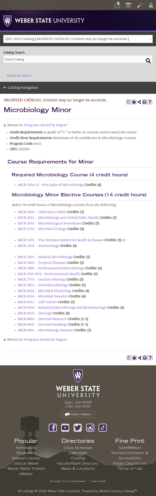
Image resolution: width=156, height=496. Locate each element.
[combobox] (78, 39)
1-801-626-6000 (78, 406)
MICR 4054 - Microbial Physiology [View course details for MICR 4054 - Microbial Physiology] (44, 291)
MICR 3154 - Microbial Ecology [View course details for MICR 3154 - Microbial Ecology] (42, 229)
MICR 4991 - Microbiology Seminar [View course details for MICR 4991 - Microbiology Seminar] (45, 330)
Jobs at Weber (26, 463)
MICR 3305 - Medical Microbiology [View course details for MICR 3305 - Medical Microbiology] (45, 257)
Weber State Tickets (26, 468)
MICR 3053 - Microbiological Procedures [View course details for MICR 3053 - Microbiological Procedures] (49, 223)
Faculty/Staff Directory (78, 463)
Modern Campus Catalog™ (118, 491)
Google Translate (98, 481)
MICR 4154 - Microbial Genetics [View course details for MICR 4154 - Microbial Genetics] (43, 296)
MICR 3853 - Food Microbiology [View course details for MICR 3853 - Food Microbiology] (43, 285)
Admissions (26, 448)
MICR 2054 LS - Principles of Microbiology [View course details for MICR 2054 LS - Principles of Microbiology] (50, 185)
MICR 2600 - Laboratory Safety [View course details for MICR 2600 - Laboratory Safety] (42, 212)
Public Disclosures (130, 463)
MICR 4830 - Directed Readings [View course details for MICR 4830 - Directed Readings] (42, 324)
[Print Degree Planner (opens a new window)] (128, 102)
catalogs (28, 491)
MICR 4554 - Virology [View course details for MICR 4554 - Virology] (35, 313)
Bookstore (26, 453)
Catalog (78, 458)
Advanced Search (19, 75)
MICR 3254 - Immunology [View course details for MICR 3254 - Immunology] (38, 246)
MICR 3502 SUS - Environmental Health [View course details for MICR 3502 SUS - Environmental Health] (49, 274)
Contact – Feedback (78, 414)
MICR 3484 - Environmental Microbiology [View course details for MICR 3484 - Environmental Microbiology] (51, 268)
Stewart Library (26, 458)
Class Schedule (78, 448)
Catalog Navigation (23, 87)
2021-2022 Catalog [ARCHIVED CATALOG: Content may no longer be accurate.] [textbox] (67, 39)
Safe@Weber (130, 448)
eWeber (26, 474)
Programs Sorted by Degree (45, 125)
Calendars (78, 453)
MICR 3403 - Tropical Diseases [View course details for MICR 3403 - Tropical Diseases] (42, 263)
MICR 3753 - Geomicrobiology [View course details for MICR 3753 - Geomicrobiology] (42, 279)
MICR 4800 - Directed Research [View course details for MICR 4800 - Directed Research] (42, 319)
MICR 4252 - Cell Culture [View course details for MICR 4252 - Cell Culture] (37, 302)
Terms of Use (130, 468)
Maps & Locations (78, 468)
